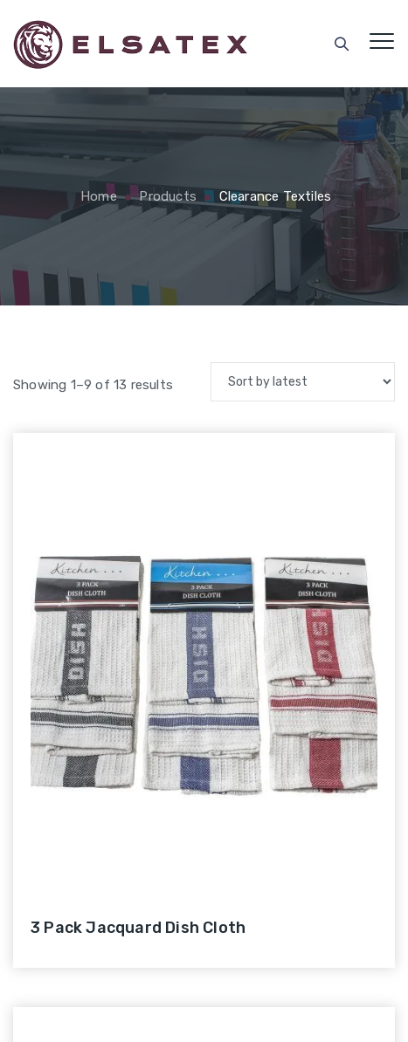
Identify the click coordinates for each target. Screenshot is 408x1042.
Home (97, 196)
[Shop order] (303, 381)
